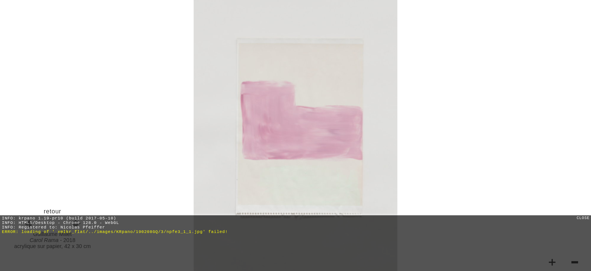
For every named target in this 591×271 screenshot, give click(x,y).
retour (52, 211)
